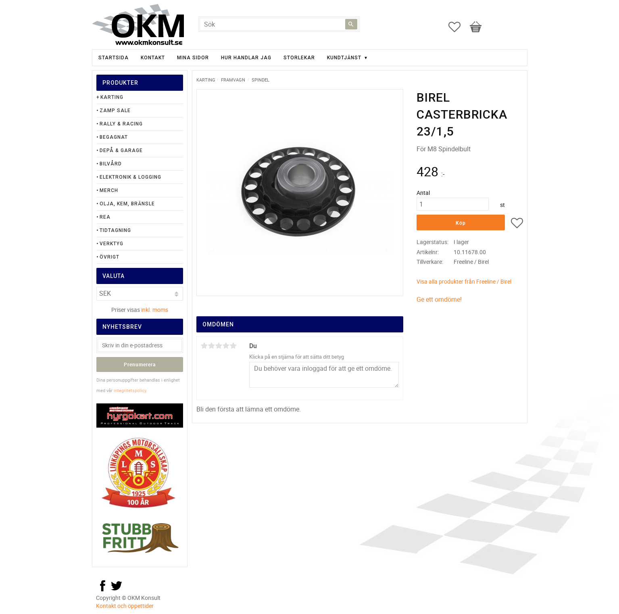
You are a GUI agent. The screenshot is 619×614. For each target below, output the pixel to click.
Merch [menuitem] (109, 190)
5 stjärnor (233, 345)
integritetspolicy (130, 390)
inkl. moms (154, 309)
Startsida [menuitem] (113, 58)
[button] (458, 27)
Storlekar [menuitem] (299, 58)
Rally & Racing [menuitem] (121, 124)
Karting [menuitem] (111, 97)
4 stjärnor (226, 345)
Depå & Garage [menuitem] (121, 150)
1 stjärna (204, 345)
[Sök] (351, 24)
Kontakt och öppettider (125, 606)
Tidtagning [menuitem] (115, 230)
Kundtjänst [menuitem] (344, 58)
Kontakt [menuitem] (153, 58)
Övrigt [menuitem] (109, 257)
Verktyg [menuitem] (111, 243)
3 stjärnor (219, 345)
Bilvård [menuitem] (111, 164)
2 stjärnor (211, 345)
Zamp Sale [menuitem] (115, 110)
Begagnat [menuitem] (114, 137)
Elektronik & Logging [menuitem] (130, 177)
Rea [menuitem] (105, 217)
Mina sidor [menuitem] (193, 58)
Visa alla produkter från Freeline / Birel (464, 281)
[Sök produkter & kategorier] (279, 24)
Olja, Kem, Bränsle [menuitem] (127, 204)
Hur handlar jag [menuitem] (246, 58)
